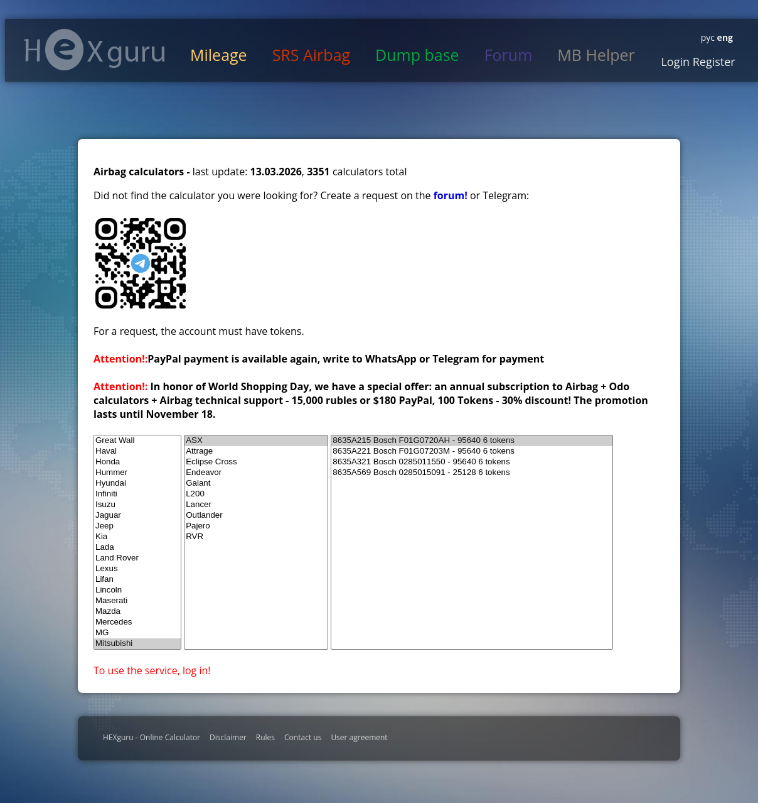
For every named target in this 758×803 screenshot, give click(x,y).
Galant (256, 483)
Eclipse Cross (256, 462)
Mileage (218, 54)
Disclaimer (228, 737)
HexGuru (94, 49)
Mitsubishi (137, 643)
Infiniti (137, 494)
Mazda (137, 611)
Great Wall (137, 440)
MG (137, 633)
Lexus (137, 569)
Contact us (302, 737)
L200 (256, 494)
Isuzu (137, 505)
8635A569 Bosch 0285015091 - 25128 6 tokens (471, 472)
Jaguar (137, 515)
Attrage (256, 451)
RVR (256, 537)
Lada (137, 547)
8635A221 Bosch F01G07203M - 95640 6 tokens (471, 451)
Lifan (137, 579)
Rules (265, 737)
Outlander (256, 515)
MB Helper (595, 54)
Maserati (137, 601)
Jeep (137, 526)
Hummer (137, 472)
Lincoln (137, 590)
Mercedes (137, 622)
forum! (452, 195)
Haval (137, 451)
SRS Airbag (311, 54)
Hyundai (137, 483)
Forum (508, 54)
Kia (137, 537)
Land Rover (137, 558)
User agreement (359, 737)
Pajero (256, 526)
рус (708, 37)
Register (712, 61)
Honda (137, 462)
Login (675, 61)
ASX (256, 440)
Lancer (256, 505)
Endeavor (256, 472)
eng (724, 37)
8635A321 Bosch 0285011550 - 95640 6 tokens (471, 462)
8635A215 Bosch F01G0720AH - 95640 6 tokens (471, 440)
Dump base (417, 54)
